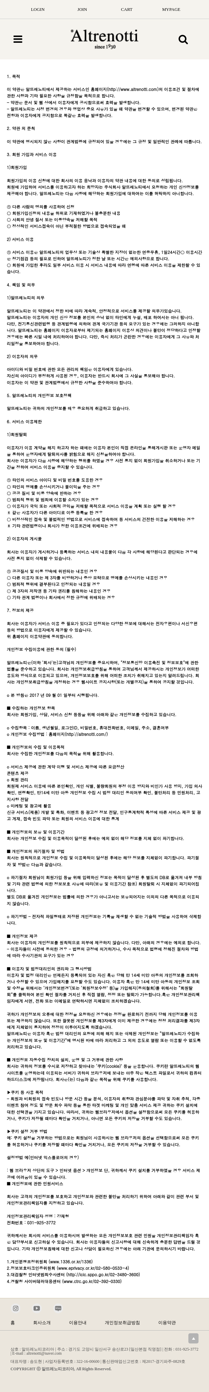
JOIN (82, 9)
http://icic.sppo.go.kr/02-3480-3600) (104, 1274)
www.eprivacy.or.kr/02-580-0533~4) (93, 1268)
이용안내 (78, 1322)
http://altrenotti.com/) (87, 734)
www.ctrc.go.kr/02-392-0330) (93, 1281)
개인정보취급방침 (122, 1322)
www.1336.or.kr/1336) (71, 1261)
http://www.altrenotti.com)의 (136, 89)
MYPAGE (171, 9)
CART (127, 9)
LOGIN (37, 9)
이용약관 (167, 1322)
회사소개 (42, 1322)
